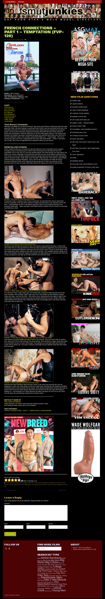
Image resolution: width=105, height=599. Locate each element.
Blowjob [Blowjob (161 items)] (39, 564)
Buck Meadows (45, 482)
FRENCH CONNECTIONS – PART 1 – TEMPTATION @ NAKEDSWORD (27, 410)
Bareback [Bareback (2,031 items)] (55, 557)
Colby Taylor (52, 482)
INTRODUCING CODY (79, 132)
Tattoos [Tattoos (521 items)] (62, 586)
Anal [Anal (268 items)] (38, 558)
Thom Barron (44, 484)
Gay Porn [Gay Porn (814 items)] (60, 573)
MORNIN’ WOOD (77, 161)
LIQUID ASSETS (77, 104)
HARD (74, 158)
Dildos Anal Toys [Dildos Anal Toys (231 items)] (47, 573)
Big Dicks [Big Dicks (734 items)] (55, 560)
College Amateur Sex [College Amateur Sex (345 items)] (45, 567)
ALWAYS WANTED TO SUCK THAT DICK (85, 167)
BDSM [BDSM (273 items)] (63, 558)
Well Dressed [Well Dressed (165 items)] (48, 591)
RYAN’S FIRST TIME (79, 126)
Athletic (17, 482)
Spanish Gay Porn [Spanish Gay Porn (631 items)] (59, 584)
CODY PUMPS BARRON (80, 110)
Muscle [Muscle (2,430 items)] (62, 579)
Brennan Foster (37, 482)
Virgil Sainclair (60, 484)
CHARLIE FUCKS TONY (80, 136)
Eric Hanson (58, 482)
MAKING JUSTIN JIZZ (79, 116)
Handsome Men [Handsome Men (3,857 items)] (51, 577)
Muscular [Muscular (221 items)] (40, 582)
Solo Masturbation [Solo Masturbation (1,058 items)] (48, 583)
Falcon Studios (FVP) (18, 39)
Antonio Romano (11, 482)
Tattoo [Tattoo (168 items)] (57, 586)
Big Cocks (21, 482)
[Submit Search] (78, 1)
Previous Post (11, 490)
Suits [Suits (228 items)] (47, 586)
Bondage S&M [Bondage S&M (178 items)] (46, 565)
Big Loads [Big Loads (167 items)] (61, 563)
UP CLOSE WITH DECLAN (81, 120)
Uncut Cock (53, 484)
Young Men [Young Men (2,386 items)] (59, 590)
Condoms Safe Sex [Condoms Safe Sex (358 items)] (51, 569)
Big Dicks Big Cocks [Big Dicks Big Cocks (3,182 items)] (50, 561)
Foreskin (63, 482)
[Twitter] (6, 548)
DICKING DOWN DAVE (79, 107)
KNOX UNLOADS (78, 139)
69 (5, 482)
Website (51, 523)
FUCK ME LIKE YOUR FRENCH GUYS (85, 164)
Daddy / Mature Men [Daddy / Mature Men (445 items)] (55, 571)
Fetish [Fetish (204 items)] (54, 573)
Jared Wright (24, 484)
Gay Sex (11, 484)
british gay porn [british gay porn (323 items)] (56, 565)
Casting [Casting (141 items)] (64, 564)
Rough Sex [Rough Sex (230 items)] (50, 582)
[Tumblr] (9, 548)
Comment (7, 503)
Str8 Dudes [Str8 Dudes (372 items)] (41, 586)
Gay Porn (6, 484)
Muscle (29, 484)
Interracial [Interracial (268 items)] (40, 580)
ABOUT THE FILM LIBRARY (82, 547)
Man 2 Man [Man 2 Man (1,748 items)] (50, 579)
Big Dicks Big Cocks (28, 482)
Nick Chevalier (35, 484)
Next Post (62, 490)
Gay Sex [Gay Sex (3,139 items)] (43, 575)
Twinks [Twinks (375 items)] (47, 588)
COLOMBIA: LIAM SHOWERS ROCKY (84, 129)
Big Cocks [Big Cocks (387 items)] (47, 560)
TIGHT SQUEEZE (78, 154)
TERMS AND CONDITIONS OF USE (84, 549)
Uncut (49, 484)
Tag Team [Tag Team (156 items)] (52, 586)
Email (28, 523)
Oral (40, 484)
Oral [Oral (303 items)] (44, 582)
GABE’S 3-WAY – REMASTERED (83, 123)
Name (6, 523)
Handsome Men (17, 484)
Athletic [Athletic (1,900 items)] (45, 557)
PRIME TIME (76, 100)
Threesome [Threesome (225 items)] (40, 588)
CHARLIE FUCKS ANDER (80, 113)
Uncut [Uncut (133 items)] (51, 588)
